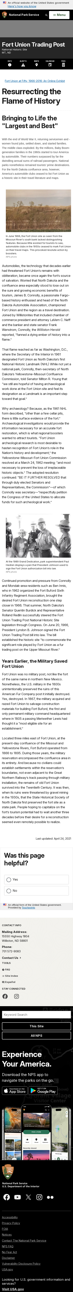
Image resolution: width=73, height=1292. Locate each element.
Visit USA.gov (13, 1289)
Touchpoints (28, 907)
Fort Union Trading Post (33, 44)
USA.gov (7, 1269)
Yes (15, 879)
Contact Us (10, 958)
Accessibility (10, 1217)
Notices (7, 1234)
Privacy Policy (11, 1223)
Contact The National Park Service (24, 1240)
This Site (37, 1026)
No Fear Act (9, 1252)
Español (8, 981)
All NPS (36, 1036)
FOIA (5, 1228)
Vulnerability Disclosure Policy (21, 1263)
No (15, 890)
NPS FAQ (7, 1246)
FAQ (6, 969)
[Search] (36, 1014)
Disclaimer (8, 1257)
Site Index (10, 975)
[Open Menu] (59, 15)
